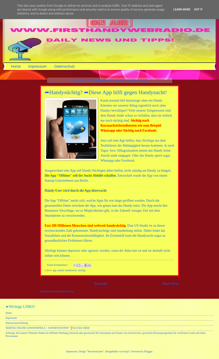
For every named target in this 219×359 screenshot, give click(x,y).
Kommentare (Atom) (63, 291)
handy (61, 270)
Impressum (37, 66)
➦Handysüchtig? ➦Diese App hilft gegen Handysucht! (106, 92)
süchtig (81, 270)
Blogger (148, 351)
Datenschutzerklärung (17, 323)
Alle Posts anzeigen (137, 80)
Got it (198, 9)
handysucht (71, 270)
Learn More (181, 9)
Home (16, 66)
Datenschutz (64, 66)
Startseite (101, 283)
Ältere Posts (170, 283)
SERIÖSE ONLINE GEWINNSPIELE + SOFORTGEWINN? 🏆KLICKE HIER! (48, 328)
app (54, 270)
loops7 (126, 351)
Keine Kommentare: (58, 265)
